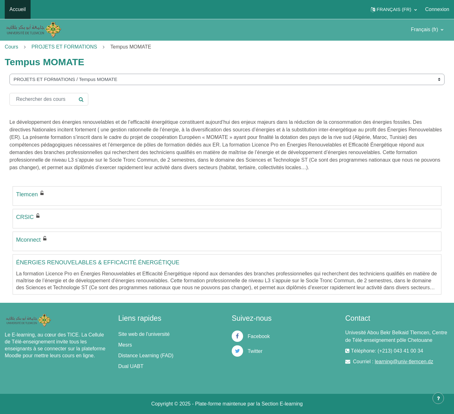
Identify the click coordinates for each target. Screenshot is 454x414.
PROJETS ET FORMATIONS (64, 46)
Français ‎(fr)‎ (425, 29)
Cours (11, 46)
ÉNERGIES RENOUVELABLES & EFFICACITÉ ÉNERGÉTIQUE (97, 262)
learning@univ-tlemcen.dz (404, 361)
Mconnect (28, 240)
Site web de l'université (144, 334)
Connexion (437, 9)
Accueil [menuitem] (17, 9)
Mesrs (125, 345)
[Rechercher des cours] (48, 99)
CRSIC (25, 217)
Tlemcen (27, 194)
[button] (394, 9)
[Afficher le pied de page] (438, 398)
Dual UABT (130, 366)
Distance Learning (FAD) (145, 355)
